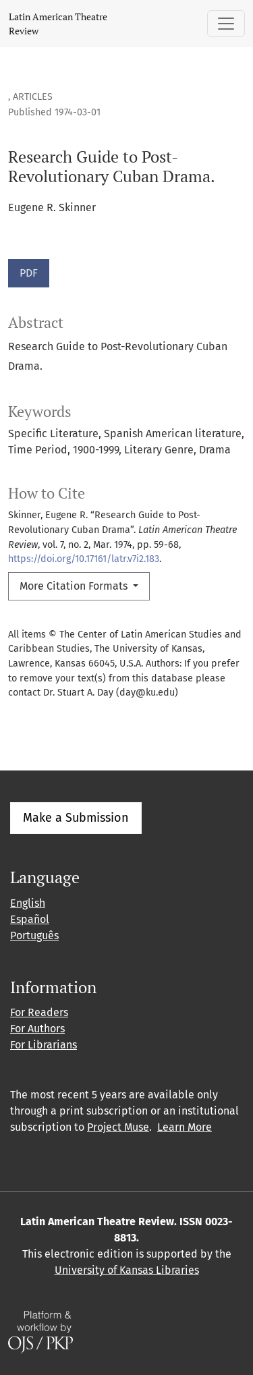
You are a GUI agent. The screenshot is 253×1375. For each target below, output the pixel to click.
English (27, 903)
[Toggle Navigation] (226, 23)
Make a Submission (76, 817)
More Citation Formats (75, 586)
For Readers (39, 1012)
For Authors (37, 1028)
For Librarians (43, 1044)
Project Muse (118, 1127)
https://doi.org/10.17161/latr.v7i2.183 (83, 559)
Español (29, 919)
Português (34, 935)
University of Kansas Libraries (127, 1270)
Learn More (184, 1127)
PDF (29, 272)
